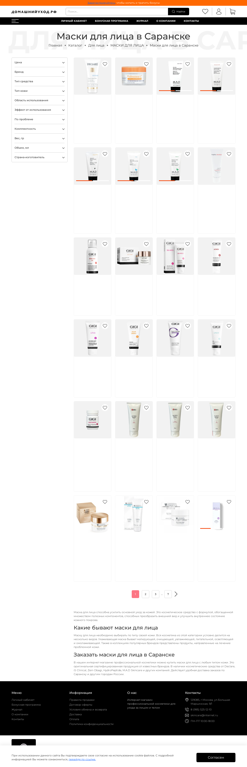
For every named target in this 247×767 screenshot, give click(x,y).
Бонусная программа (111, 21)
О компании (166, 21)
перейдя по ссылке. (82, 759)
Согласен (216, 757)
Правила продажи (82, 700)
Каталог (75, 45)
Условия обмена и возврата (88, 709)
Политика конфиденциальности (91, 724)
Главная (55, 45)
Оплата (74, 719)
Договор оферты (80, 704)
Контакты (191, 21)
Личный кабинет (74, 21)
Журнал (142, 21)
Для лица (96, 45)
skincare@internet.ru (204, 715)
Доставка (75, 714)
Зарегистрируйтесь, (101, 2)
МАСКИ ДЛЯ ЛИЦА (127, 45)
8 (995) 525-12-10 (201, 709)
